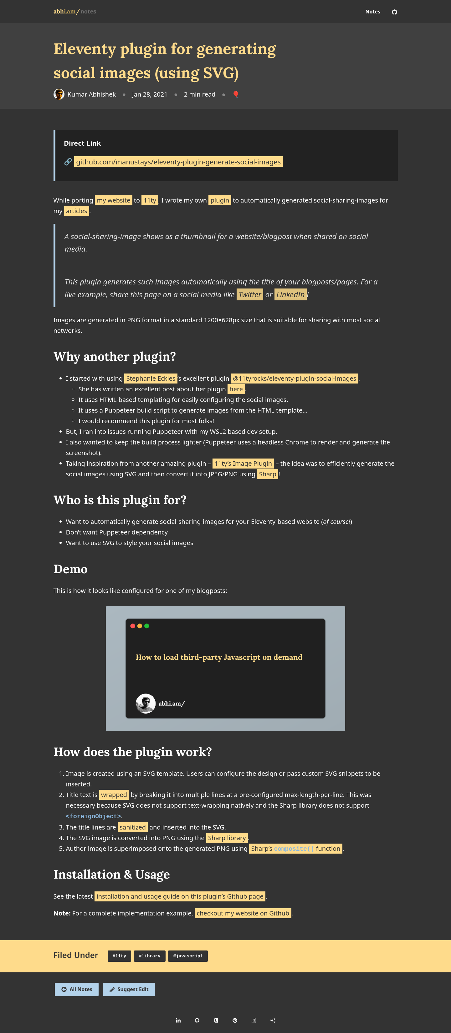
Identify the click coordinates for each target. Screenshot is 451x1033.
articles (76, 211)
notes (88, 11)
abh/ (67, 11)
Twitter (249, 294)
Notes (373, 11)
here (236, 389)
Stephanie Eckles (151, 378)
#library (150, 955)
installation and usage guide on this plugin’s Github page (180, 895)
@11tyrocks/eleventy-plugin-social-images (294, 378)
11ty (150, 200)
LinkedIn (290, 294)
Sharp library (227, 837)
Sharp (267, 474)
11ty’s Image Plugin (243, 463)
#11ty (119, 955)
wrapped (114, 794)
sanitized (133, 826)
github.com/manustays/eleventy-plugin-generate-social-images (178, 161)
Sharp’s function (296, 848)
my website (114, 200)
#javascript (188, 955)
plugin (220, 200)
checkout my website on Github (243, 912)
